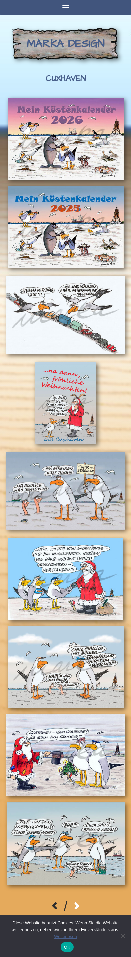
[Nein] (122, 936)
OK (67, 947)
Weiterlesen (65, 936)
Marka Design (65, 43)
